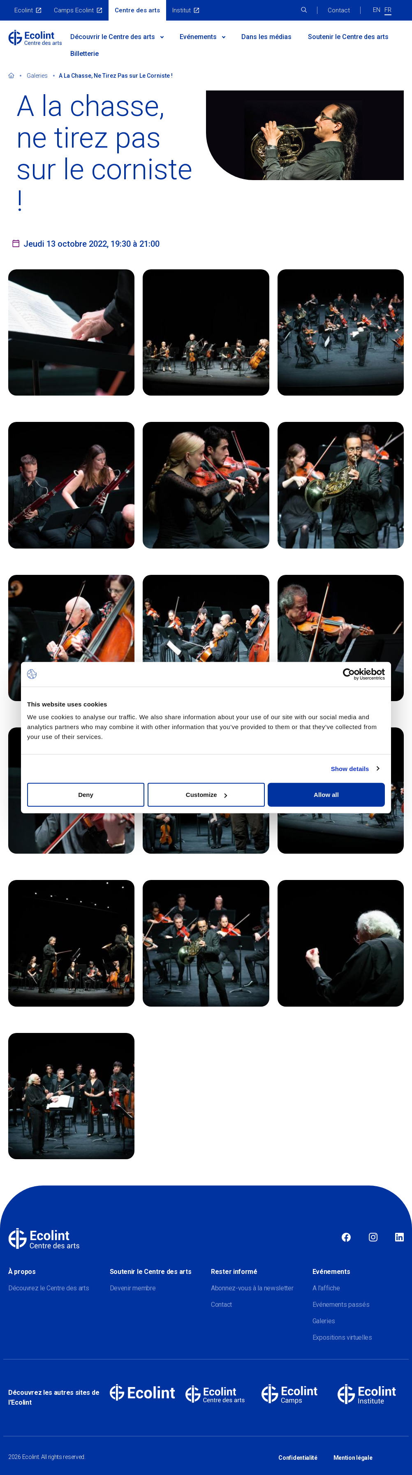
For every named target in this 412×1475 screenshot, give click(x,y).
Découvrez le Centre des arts (48, 1288)
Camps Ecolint (74, 10)
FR (387, 10)
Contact (339, 10)
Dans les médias (266, 37)
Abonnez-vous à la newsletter (252, 1288)
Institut (181, 10)
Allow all (326, 794)
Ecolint (23, 10)
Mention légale (353, 1453)
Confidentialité (297, 1453)
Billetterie (84, 54)
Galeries (37, 75)
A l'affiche (326, 1288)
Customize (206, 794)
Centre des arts (137, 10)
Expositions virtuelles (342, 1337)
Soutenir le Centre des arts (348, 37)
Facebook (346, 1238)
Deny (85, 794)
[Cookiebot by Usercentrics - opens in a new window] (349, 674)
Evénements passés (341, 1304)
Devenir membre (133, 1288)
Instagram (373, 1238)
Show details (350, 768)
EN (376, 10)
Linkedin (399, 1238)
